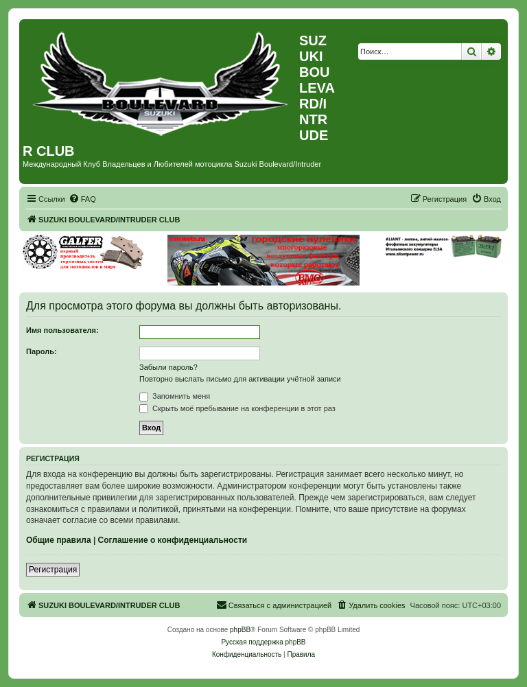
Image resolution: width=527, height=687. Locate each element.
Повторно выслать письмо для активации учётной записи (240, 379)
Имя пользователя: (62, 330)
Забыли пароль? (168, 367)
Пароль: (41, 351)
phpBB (240, 629)
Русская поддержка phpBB (263, 642)
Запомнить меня (174, 396)
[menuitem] (82, 199)
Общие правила (58, 540)
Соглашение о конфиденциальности (173, 540)
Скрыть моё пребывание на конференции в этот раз (237, 408)
